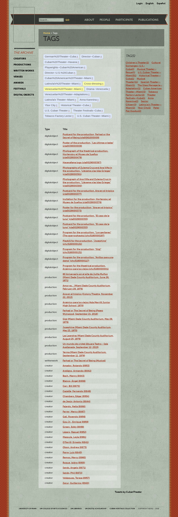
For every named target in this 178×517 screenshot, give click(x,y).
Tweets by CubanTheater (128, 492)
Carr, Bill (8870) (71, 386)
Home (46, 33)
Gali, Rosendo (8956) (74, 416)
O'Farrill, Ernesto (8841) (76, 442)
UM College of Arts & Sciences (53, 508)
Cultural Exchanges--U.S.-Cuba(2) (143, 65)
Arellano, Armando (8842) (77, 370)
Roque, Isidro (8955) (74, 462)
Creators (20, 58)
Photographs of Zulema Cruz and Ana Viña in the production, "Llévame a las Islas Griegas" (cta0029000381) (87, 171)
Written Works (24, 70)
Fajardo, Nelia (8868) (74, 406)
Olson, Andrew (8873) (75, 447)
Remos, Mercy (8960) (74, 457)
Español (161, 3)
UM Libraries (76, 508)
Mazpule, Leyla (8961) (74, 437)
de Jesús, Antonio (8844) (76, 401)
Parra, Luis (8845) (72, 452)
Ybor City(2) (144, 107)
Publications (148, 19)
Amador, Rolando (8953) (76, 365)
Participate (124, 19)
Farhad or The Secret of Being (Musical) (84, 360)
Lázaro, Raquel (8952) (74, 432)
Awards (19, 82)
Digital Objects (24, 94)
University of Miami (28, 508)
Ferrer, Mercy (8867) (74, 411)
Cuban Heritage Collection (122, 508)
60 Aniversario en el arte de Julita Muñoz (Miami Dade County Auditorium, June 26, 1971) (86, 277)
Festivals (20, 88)
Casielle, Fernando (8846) (77, 391)
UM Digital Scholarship (95, 508)
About (89, 19)
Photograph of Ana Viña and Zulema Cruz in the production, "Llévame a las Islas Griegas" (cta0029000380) (87, 182)
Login (139, 3)
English (150, 3)
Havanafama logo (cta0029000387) (82, 162)
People (105, 19)
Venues (18, 76)
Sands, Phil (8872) (72, 472)
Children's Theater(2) (137, 62)
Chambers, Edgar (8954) (76, 396)
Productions (22, 64)
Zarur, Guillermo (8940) (76, 483)
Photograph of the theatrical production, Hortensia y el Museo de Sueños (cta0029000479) (85, 154)
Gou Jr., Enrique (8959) (75, 421)
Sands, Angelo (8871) (74, 467)
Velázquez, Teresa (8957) (76, 478)
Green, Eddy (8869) (73, 426)
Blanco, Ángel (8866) (74, 381)
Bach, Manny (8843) (73, 375)
